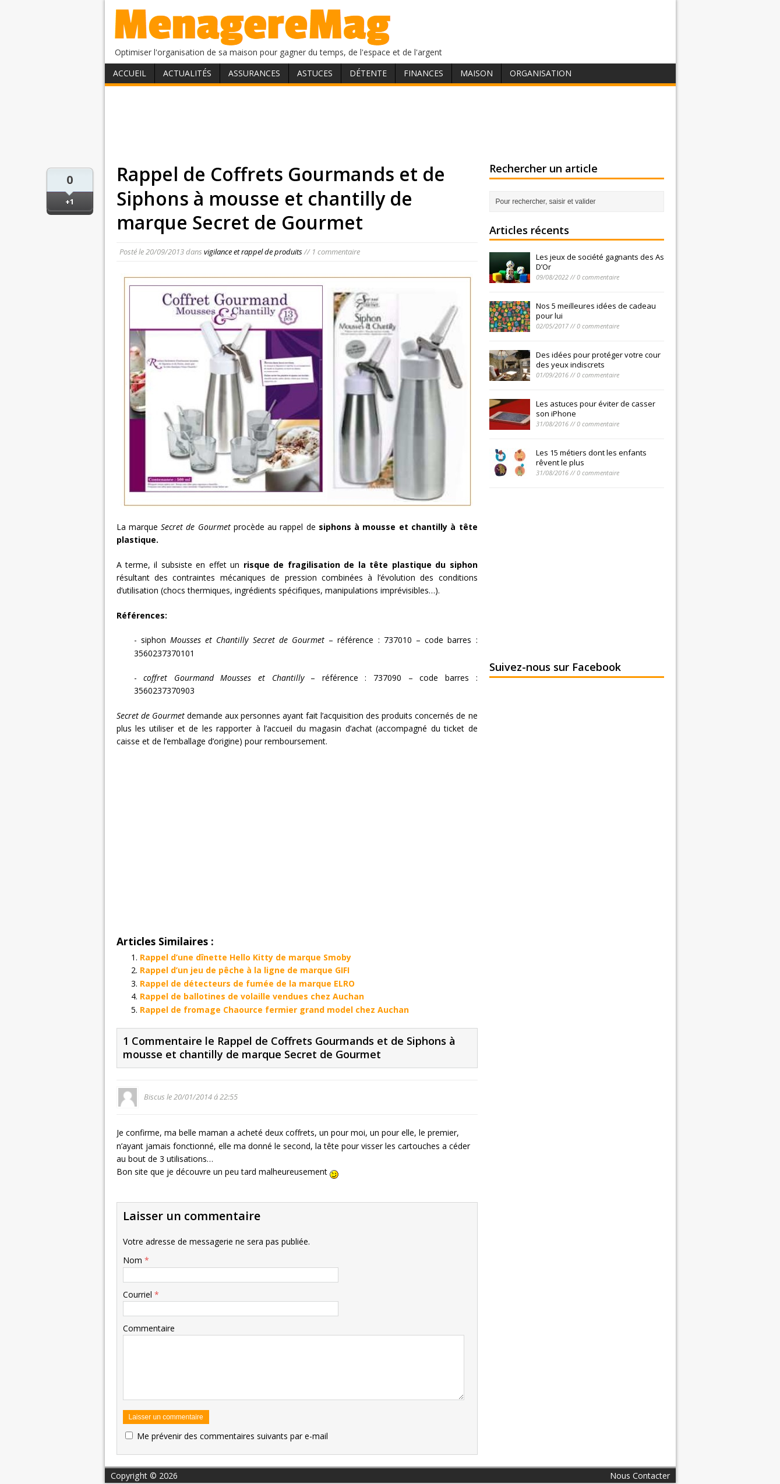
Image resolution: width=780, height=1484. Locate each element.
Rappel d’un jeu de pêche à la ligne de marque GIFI (245, 970)
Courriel (138, 1294)
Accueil (129, 73)
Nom (133, 1260)
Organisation (540, 73)
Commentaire (149, 1328)
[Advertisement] (390, 124)
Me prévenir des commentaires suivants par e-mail (232, 1435)
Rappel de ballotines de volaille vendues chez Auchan (252, 996)
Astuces (315, 73)
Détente (368, 73)
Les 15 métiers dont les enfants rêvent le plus (591, 457)
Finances (423, 73)
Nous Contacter (640, 1475)
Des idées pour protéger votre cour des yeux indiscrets (598, 359)
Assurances (254, 73)
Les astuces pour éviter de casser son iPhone (595, 408)
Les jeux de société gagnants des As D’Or (600, 262)
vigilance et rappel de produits (253, 251)
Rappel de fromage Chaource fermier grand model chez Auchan (274, 1009)
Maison (476, 73)
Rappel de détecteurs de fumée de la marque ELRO (247, 983)
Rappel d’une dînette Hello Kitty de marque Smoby (245, 957)
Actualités (187, 73)
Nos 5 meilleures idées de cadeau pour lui (596, 311)
